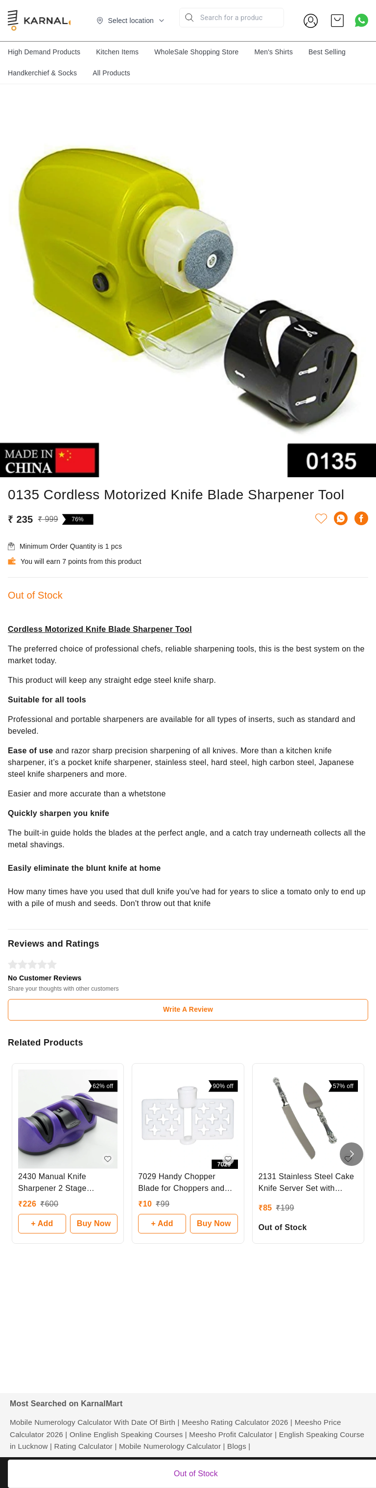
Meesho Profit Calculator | (233, 1434)
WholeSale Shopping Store (196, 52)
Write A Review (188, 1009)
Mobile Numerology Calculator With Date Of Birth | (95, 1422)
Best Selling (327, 52)
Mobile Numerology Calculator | (172, 1446)
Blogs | (238, 1446)
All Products (111, 73)
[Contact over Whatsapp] (361, 20)
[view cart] (337, 20)
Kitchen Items (117, 52)
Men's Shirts (273, 52)
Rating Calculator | (85, 1446)
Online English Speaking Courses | (128, 1434)
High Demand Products (44, 52)
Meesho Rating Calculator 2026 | (237, 1422)
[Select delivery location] (130, 20)
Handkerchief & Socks (42, 73)
